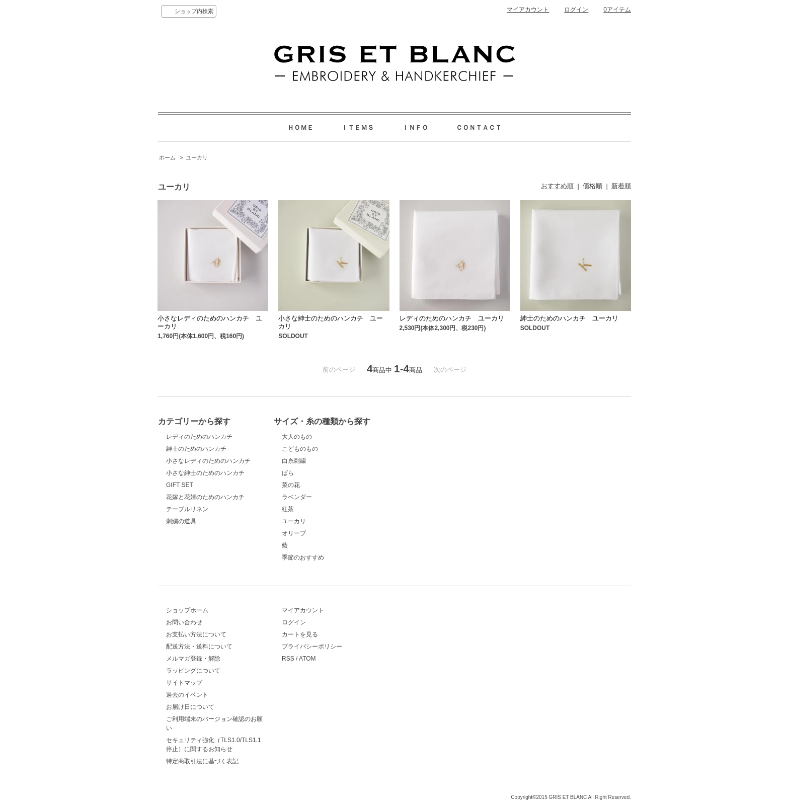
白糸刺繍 (294, 460)
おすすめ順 (557, 186)
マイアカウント (528, 9)
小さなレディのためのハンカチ (208, 460)
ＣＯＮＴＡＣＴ (479, 127)
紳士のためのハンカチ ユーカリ (569, 318)
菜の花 (291, 485)
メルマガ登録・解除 (193, 658)
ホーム (167, 157)
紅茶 (288, 509)
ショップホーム (187, 610)
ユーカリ (197, 157)
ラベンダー (297, 497)
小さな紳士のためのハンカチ (205, 472)
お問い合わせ (184, 622)
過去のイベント (187, 694)
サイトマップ (184, 682)
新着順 (621, 186)
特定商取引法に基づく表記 (202, 761)
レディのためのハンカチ (199, 436)
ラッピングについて (193, 670)
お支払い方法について (196, 634)
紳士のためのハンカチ (196, 448)
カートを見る (300, 634)
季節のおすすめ (303, 557)
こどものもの (300, 448)
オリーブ (294, 533)
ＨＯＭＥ (300, 127)
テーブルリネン (187, 509)
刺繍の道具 (181, 521)
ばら (288, 472)
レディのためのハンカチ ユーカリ (452, 318)
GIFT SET (179, 485)
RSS (288, 658)
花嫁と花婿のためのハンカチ (205, 497)
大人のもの (297, 436)
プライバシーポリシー (312, 646)
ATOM (307, 658)
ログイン (576, 9)
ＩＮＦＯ (415, 127)
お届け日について (190, 706)
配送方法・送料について (199, 646)
